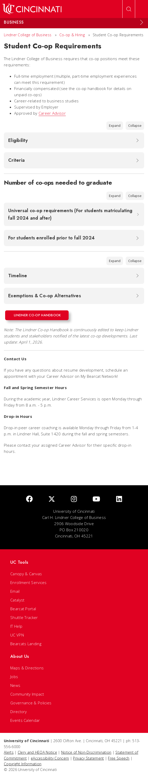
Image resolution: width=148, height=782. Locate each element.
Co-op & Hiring (72, 34)
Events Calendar (25, 720)
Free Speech (118, 758)
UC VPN (17, 634)
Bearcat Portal (23, 608)
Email (15, 591)
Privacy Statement (88, 758)
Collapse (135, 125)
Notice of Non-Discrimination (86, 752)
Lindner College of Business (27, 34)
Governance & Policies (30, 702)
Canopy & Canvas (26, 573)
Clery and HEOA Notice (37, 752)
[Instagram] (74, 499)
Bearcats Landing (25, 643)
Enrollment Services (28, 582)
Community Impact (27, 694)
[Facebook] (29, 499)
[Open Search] (128, 9)
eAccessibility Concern (50, 758)
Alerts (9, 752)
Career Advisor (52, 113)
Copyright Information (22, 763)
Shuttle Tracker (24, 617)
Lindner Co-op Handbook (37, 315)
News (15, 685)
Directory (18, 711)
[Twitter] (51, 499)
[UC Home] (32, 9)
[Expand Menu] (141, 22)
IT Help (16, 626)
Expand (115, 125)
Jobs (14, 676)
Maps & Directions (27, 667)
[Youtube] (96, 499)
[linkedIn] (119, 499)
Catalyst (17, 600)
